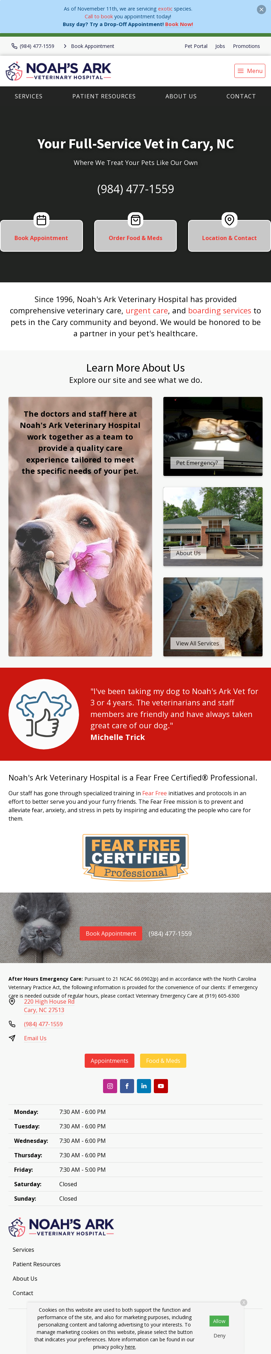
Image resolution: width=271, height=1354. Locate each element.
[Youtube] (161, 1086)
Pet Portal (196, 46)
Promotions (246, 46)
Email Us (35, 1038)
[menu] (249, 71)
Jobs (220, 46)
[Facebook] (127, 1086)
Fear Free (154, 793)
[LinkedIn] (144, 1086)
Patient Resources (104, 96)
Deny (219, 1335)
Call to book (99, 16)
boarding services (219, 310)
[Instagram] (110, 1086)
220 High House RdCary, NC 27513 (49, 1006)
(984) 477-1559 (135, 188)
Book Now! (179, 24)
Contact (241, 96)
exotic (165, 8)
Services (29, 96)
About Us (181, 96)
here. (130, 1346)
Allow (219, 1321)
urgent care (147, 310)
